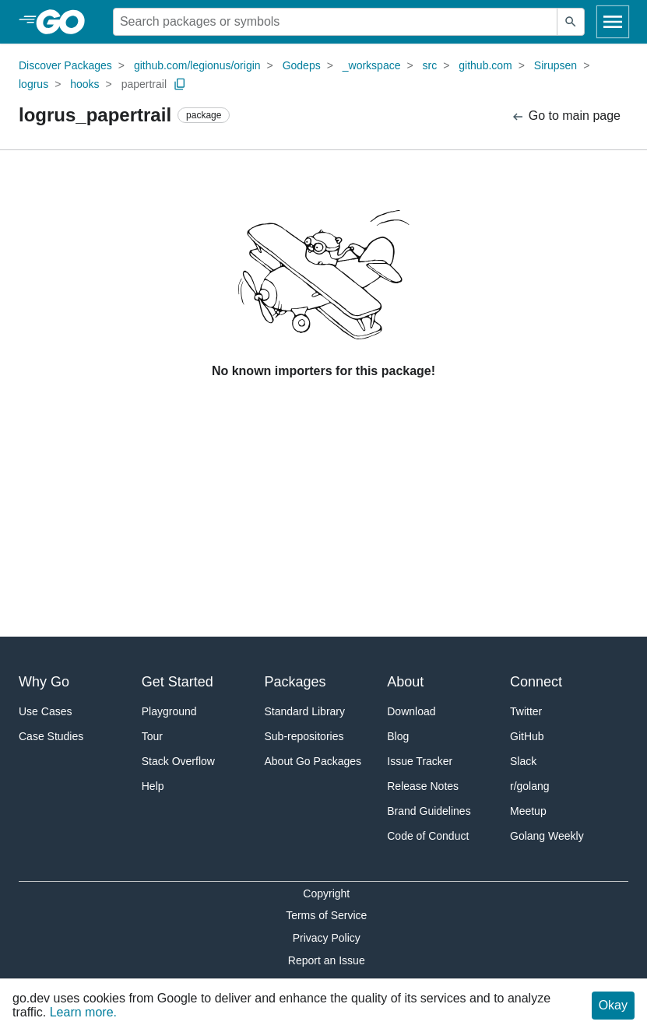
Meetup (528, 811)
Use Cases (45, 711)
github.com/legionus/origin (197, 65)
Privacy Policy (326, 938)
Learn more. (83, 1012)
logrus (33, 84)
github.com (485, 65)
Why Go (44, 682)
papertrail (144, 84)
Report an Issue (326, 960)
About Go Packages (313, 761)
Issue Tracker (419, 761)
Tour (152, 736)
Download (411, 711)
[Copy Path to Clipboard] (180, 84)
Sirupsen (555, 65)
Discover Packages (65, 65)
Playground (169, 711)
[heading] (66, 21)
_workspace (372, 65)
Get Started (177, 682)
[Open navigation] (612, 21)
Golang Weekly (547, 836)
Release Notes (423, 786)
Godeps (302, 65)
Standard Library (305, 711)
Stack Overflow (178, 761)
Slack (523, 761)
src (430, 65)
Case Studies (51, 736)
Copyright (326, 893)
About (405, 682)
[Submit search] (571, 22)
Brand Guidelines (428, 811)
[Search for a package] (335, 22)
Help (153, 786)
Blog (398, 736)
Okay (613, 1005)
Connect (536, 682)
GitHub (527, 736)
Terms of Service (326, 915)
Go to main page (566, 116)
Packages (295, 682)
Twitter (526, 711)
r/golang (530, 786)
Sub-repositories (304, 736)
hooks (84, 84)
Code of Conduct (428, 836)
